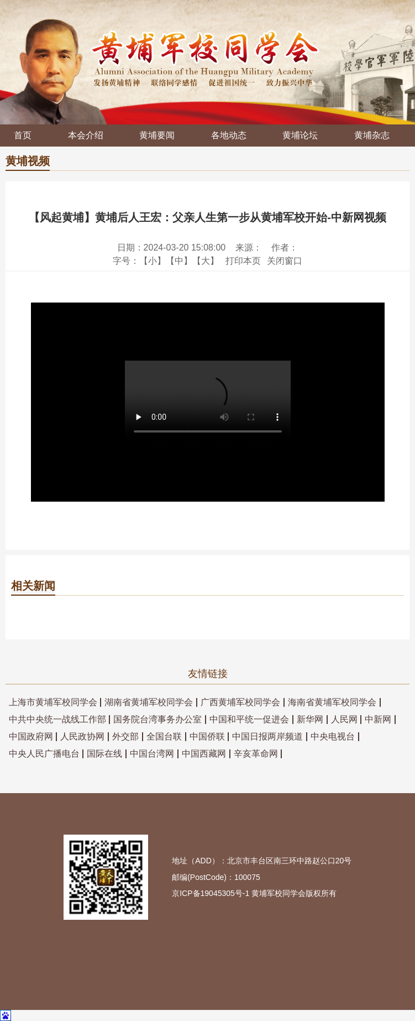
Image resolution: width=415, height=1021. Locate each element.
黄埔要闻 (157, 135)
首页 (22, 135)
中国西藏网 (204, 753)
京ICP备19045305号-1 (210, 893)
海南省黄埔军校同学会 (332, 702)
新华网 (310, 719)
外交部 (125, 736)
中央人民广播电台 (44, 753)
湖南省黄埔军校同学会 (148, 702)
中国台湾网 (152, 753)
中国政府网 (31, 736)
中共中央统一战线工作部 (57, 719)
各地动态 (228, 135)
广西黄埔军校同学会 (240, 702)
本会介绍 (85, 135)
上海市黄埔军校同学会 (53, 702)
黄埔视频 (28, 161)
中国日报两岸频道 (267, 736)
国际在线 (104, 753)
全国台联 (164, 736)
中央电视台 (333, 736)
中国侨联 (207, 736)
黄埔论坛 (300, 135)
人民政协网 (82, 736)
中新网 (378, 719)
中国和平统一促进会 (249, 719)
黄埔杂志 (372, 135)
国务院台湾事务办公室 (157, 719)
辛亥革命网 (256, 753)
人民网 (344, 719)
